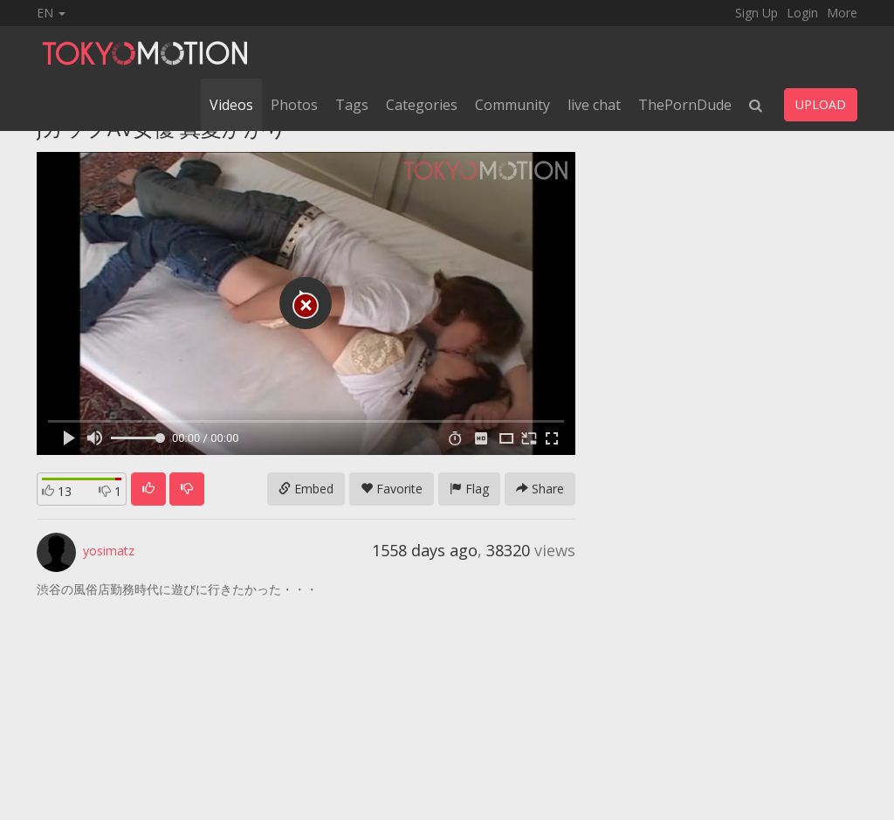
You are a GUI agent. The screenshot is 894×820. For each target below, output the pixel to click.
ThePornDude (685, 104)
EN (51, 12)
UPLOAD (820, 104)
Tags (351, 104)
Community (512, 104)
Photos (294, 104)
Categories (421, 104)
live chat (594, 104)
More (842, 12)
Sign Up (756, 12)
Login (802, 12)
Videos (231, 104)
